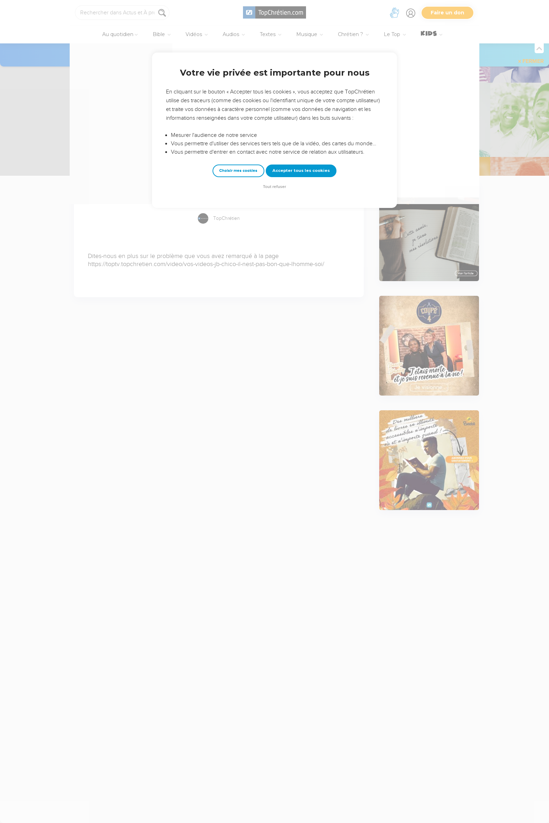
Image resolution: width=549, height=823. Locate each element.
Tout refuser (274, 186)
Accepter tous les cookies (301, 170)
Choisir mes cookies (238, 170)
